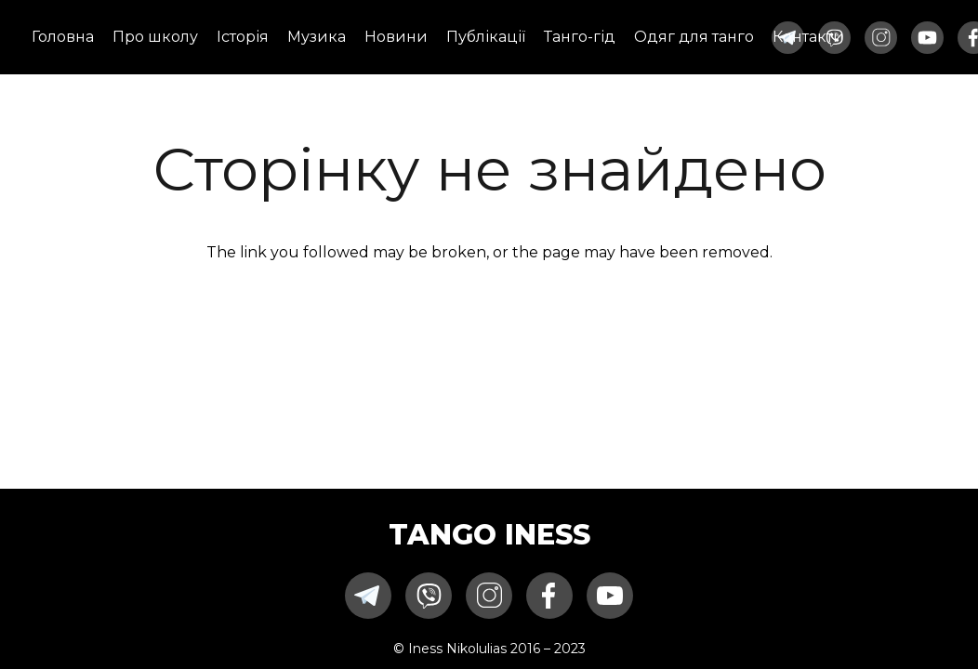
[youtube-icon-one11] (927, 37)
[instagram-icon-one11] (881, 37)
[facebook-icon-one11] (549, 595)
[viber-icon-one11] (428, 595)
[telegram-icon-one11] (368, 595)
